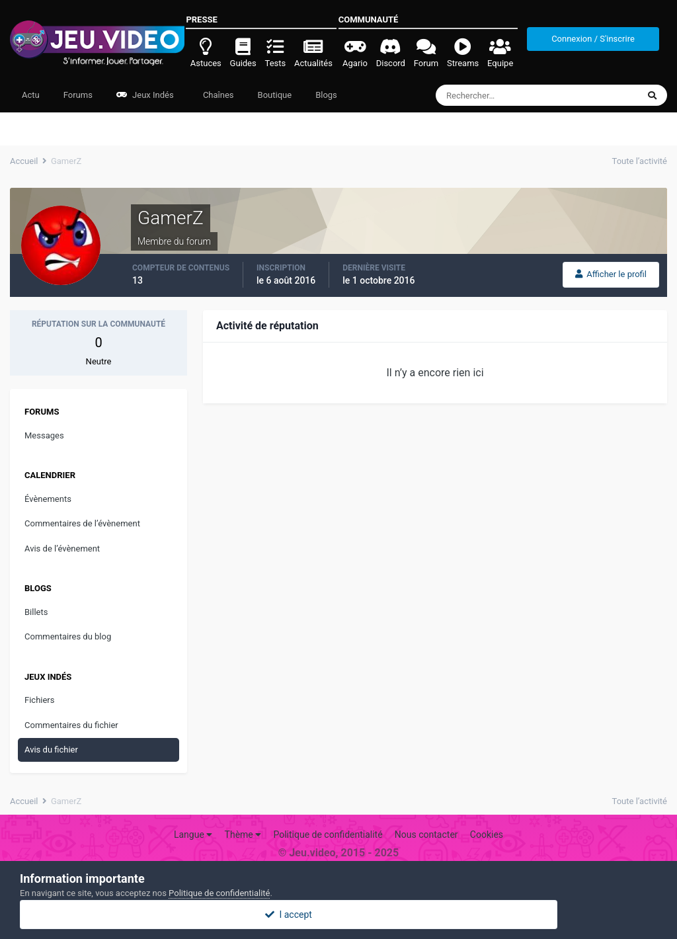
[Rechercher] (501, 95)
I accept (338, 914)
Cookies (486, 834)
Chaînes (217, 95)
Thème (243, 834)
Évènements (47, 499)
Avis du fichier (51, 750)
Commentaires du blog (67, 636)
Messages (44, 435)
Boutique (275, 95)
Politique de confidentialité (327, 834)
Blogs (326, 95)
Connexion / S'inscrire (593, 39)
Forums (78, 95)
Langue (193, 834)
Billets (36, 612)
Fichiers (39, 700)
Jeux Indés (145, 95)
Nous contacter (426, 834)
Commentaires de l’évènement (82, 523)
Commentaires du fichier (71, 725)
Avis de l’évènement (62, 548)
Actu (31, 95)
